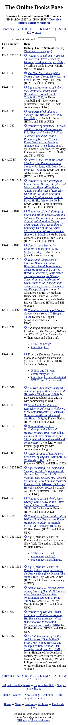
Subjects (28, 698)
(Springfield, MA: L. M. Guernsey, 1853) (45, 521)
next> (38, 32)
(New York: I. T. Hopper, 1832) (44, 313)
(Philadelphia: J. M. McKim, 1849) (41, 249)
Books (7, 704)
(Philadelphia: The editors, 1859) (45, 135)
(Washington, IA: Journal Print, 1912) (44, 594)
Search (17, 694)
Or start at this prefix (24, 39)
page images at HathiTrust (46, 559)
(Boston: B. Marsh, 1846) (44, 223)
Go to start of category (38, 51)
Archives (43, 704)
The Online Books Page (34, 7)
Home (6, 694)
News (18, 704)
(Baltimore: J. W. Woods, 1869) (45, 457)
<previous (8, 29)
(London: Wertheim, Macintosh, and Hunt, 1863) (44, 412)
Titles (59, 694)
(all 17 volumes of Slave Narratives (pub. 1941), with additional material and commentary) (44, 434)
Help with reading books (16, 685)
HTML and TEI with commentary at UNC (43, 372)
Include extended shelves (33, 22)
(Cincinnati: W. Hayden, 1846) (44, 618)
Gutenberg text (39, 347)
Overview (55, 19)
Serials (41, 698)
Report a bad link (44, 685)
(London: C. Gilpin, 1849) (44, 59)
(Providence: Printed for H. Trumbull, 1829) (43, 92)
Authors (48, 694)
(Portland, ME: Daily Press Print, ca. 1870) (44, 164)
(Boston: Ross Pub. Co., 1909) (43, 115)
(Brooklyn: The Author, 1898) (44, 391)
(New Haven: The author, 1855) (44, 571)
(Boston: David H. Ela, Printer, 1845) (45, 190)
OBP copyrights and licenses (33, 720)
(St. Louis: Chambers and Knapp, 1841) (43, 274)
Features (30, 704)
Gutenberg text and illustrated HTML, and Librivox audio (48, 379)
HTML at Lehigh (41, 343)
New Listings (32, 694)
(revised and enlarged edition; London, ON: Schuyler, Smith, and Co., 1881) (43, 642)
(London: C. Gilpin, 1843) (44, 503)
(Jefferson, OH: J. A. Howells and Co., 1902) (45, 477)
